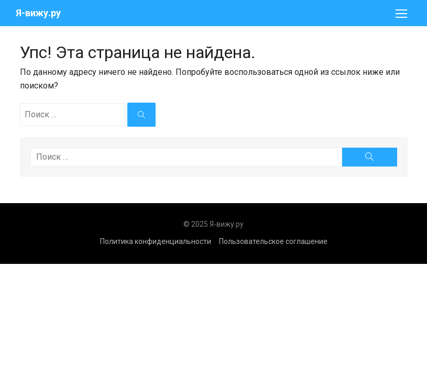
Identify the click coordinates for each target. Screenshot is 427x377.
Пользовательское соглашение (273, 241)
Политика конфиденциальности (155, 241)
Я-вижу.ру (38, 12)
